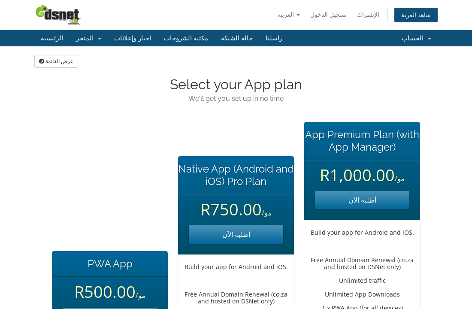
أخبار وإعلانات (132, 38)
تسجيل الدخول (328, 14)
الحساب (416, 38)
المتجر (88, 38)
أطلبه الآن (236, 234)
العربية (288, 14)
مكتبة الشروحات (186, 38)
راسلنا (274, 38)
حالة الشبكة (237, 38)
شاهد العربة (416, 15)
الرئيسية (52, 38)
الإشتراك (368, 14)
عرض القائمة (56, 61)
